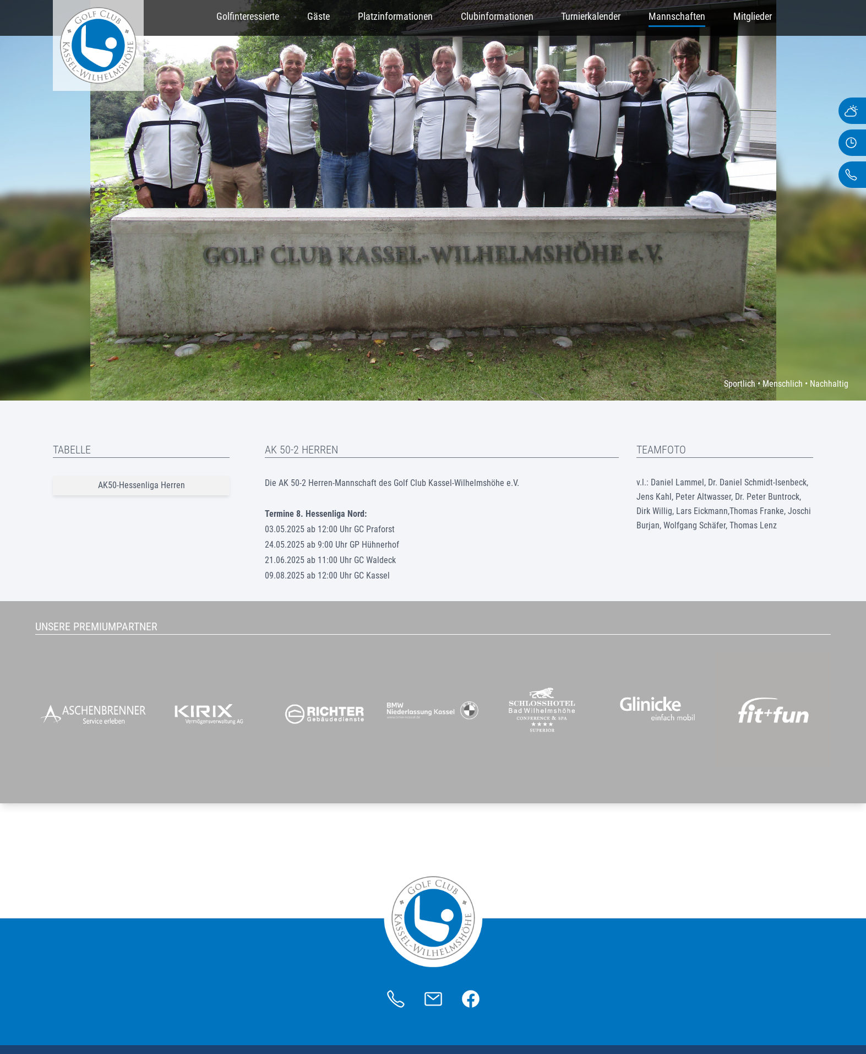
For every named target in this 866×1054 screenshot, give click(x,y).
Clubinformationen (497, 16)
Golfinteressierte (247, 16)
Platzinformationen (395, 16)
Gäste (318, 16)
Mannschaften (677, 16)
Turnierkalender (590, 16)
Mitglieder (752, 16)
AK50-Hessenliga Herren (141, 485)
